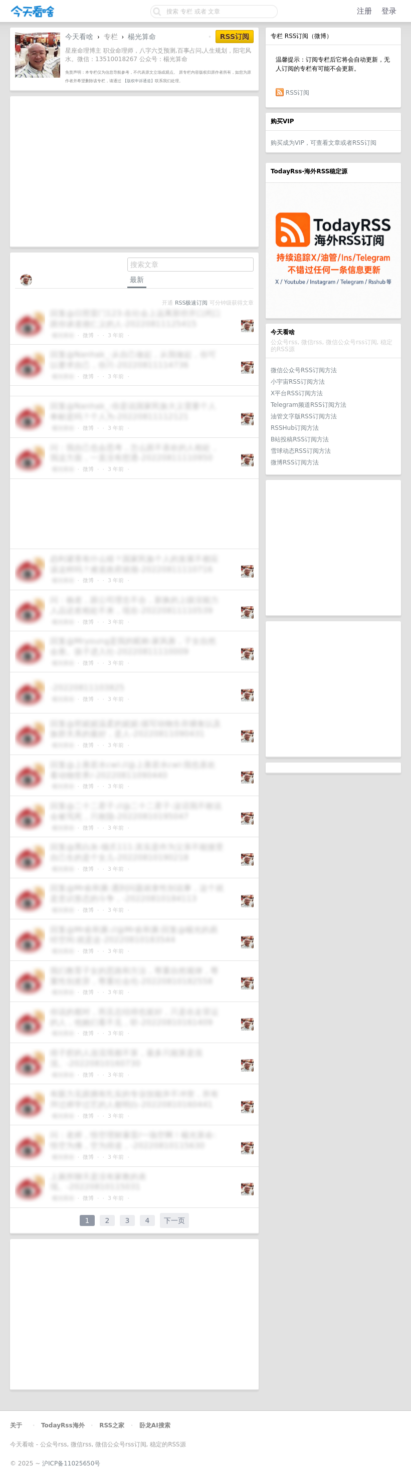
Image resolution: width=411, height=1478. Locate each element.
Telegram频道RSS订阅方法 (308, 404)
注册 (364, 11)
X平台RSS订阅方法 (297, 393)
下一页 (174, 1220)
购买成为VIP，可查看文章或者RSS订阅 (323, 142)
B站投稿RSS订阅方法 (300, 439)
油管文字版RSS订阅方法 (304, 416)
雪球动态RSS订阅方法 (301, 450)
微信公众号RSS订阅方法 (304, 370)
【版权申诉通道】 (139, 80)
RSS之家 (111, 1425)
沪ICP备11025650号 (71, 1463)
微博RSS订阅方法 (295, 462)
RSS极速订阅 (191, 303)
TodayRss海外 (63, 1425)
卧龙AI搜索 (154, 1425)
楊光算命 (142, 37)
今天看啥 (79, 37)
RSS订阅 (298, 92)
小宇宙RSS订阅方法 (298, 381)
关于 (16, 1425)
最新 (137, 280)
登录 (388, 11)
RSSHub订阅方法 (295, 427)
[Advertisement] (333, 547)
